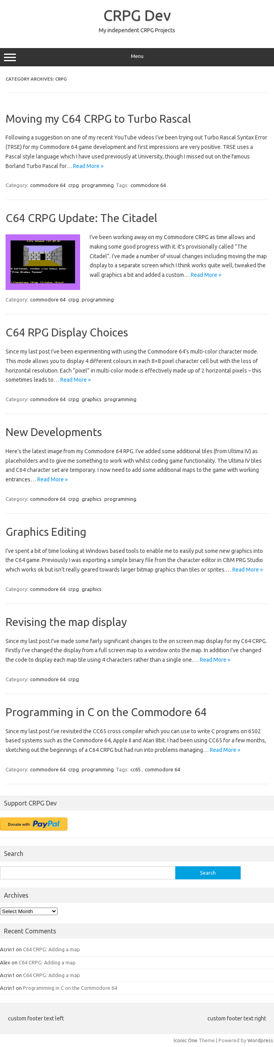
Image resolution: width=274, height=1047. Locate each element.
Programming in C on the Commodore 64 (106, 712)
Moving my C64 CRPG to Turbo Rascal (98, 118)
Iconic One (185, 1040)
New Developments (54, 432)
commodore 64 (47, 185)
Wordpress (260, 1040)
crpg (73, 185)
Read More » (88, 166)
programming (98, 185)
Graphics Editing (46, 531)
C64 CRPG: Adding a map (51, 949)
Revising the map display (66, 622)
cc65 (135, 769)
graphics (92, 399)
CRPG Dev (137, 15)
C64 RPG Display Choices (67, 332)
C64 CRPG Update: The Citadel (81, 218)
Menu (137, 57)
